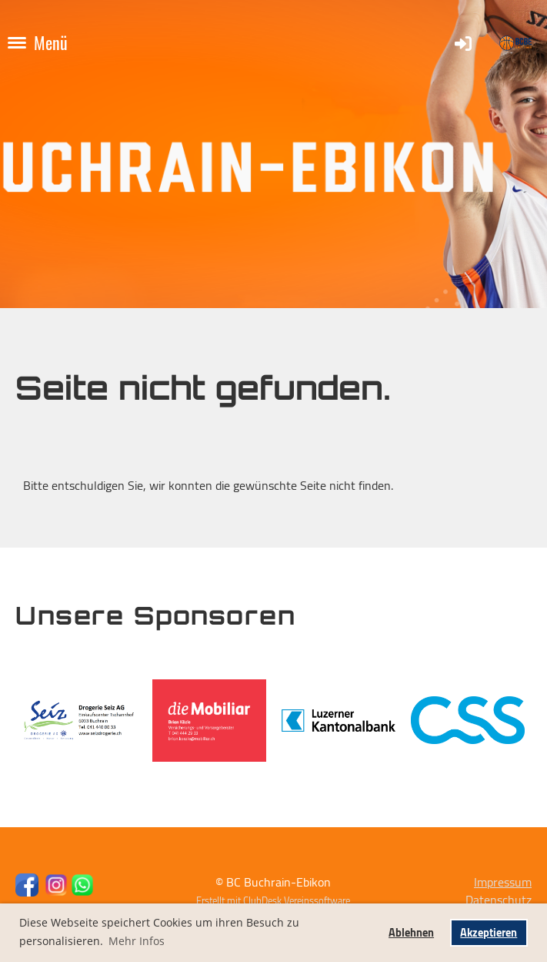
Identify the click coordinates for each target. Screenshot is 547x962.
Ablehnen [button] (411, 932)
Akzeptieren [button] (488, 932)
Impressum (503, 881)
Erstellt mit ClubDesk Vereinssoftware (273, 900)
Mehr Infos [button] (136, 941)
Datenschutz (498, 899)
